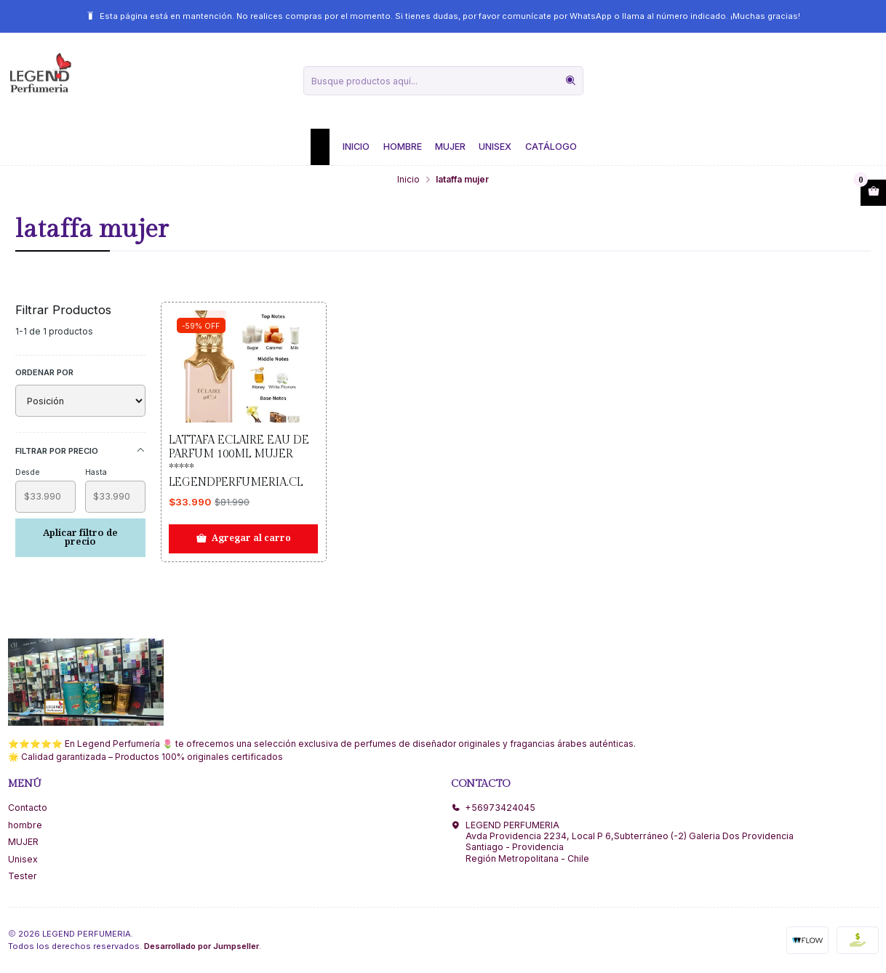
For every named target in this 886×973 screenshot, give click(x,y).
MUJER (23, 841)
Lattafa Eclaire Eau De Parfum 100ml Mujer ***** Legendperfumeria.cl (239, 461)
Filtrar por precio (80, 450)
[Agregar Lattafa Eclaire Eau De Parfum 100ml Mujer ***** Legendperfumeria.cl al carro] (243, 538)
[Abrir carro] (873, 193)
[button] (320, 147)
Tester (22, 875)
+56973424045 (493, 807)
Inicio (356, 146)
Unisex (495, 146)
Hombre (402, 146)
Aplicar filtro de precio (80, 537)
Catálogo (551, 146)
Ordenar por (44, 372)
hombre (25, 825)
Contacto (27, 807)
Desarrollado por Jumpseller (201, 946)
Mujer (450, 146)
